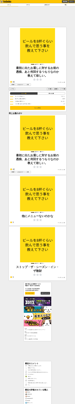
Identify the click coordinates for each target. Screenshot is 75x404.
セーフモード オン (30, 293)
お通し (28, 84)
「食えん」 (28, 376)
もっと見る (37, 108)
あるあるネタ (20, 84)
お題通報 (56, 88)
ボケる (28, 4)
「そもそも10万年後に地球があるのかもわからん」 (37, 372)
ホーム (9, 4)
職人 (66, 4)
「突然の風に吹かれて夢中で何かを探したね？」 (36, 383)
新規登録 (65, 1)
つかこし (63, 96)
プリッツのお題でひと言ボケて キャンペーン (37, 329)
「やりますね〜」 (30, 374)
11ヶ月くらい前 (61, 82)
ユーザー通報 (62, 88)
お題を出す (47, 4)
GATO (63, 98)
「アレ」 (28, 385)
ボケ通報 (50, 88)
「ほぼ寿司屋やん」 (30, 380)
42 (12, 82)
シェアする (12, 88)
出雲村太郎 (28, 394)
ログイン (71, 1)
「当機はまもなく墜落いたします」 (33, 366)
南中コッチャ (29, 403)
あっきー (63, 101)
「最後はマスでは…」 (30, 368)
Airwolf (27, 400)
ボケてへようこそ (45, 293)
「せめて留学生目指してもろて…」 (33, 370)
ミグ (64, 103)
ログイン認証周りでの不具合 (37, 338)
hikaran (27, 392)
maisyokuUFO (29, 398)
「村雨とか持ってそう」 (31, 378)
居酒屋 (12, 84)
